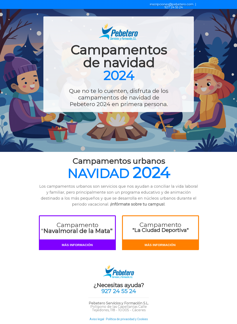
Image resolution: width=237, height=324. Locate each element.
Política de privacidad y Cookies (127, 319)
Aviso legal (97, 319)
